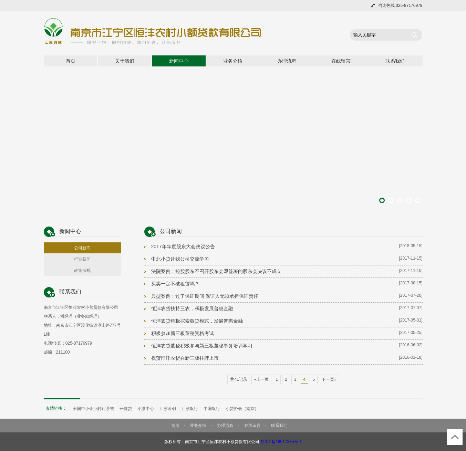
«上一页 (261, 379)
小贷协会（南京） (242, 408)
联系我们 (395, 61)
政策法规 (82, 270)
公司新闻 (82, 247)
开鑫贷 (126, 408)
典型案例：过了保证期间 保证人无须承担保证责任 (205, 296)
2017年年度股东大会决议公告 (183, 246)
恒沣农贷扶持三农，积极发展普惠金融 (192, 308)
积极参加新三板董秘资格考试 (182, 333)
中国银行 (212, 408)
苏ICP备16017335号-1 (281, 441)
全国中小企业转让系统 (93, 408)
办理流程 (287, 61)
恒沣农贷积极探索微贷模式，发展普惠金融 (197, 321)
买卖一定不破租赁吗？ (175, 283)
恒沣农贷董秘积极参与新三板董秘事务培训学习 (201, 345)
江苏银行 (190, 408)
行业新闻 (82, 259)
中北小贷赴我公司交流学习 (180, 259)
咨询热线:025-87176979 (400, 5)
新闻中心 (178, 61)
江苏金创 (167, 408)
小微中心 (145, 408)
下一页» (329, 379)
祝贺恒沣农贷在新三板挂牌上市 (185, 358)
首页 (70, 61)
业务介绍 (232, 61)
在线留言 (341, 61)
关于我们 (124, 61)
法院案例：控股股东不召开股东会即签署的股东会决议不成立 (216, 271)
